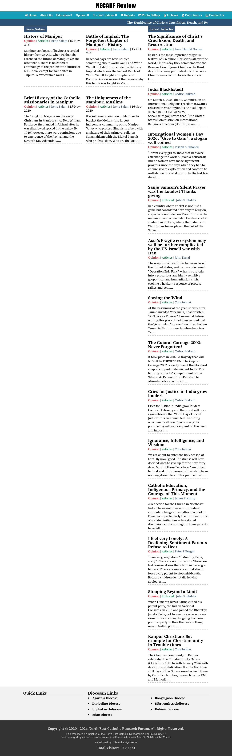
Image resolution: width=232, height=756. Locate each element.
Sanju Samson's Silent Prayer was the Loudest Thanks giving (177, 191)
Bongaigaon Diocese (170, 698)
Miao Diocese (102, 714)
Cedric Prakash (185, 94)
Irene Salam (59, 41)
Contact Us (215, 15)
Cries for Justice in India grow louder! (177, 393)
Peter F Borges (185, 551)
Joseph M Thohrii (187, 147)
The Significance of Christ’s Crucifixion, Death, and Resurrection (178, 22)
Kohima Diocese (167, 709)
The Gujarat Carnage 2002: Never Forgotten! (175, 344)
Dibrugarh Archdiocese (172, 703)
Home (31, 15)
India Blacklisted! (165, 89)
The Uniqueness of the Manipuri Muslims (108, 100)
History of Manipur (43, 36)
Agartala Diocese (104, 698)
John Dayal (182, 257)
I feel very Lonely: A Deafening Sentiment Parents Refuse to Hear (177, 542)
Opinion (82, 15)
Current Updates (105, 15)
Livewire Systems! (125, 742)
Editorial (168, 200)
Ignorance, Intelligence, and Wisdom (176, 442)
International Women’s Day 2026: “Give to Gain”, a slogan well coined (177, 138)
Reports (128, 15)
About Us (46, 15)
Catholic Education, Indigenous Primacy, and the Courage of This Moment (176, 489)
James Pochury (185, 498)
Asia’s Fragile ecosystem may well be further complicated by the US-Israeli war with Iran (177, 247)
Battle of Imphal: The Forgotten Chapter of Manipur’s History (107, 40)
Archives (171, 15)
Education (64, 15)
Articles (43, 41)
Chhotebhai (183, 302)
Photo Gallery (149, 15)
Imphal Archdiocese (107, 709)
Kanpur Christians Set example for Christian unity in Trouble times (175, 640)
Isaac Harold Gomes (188, 49)
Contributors (192, 15)
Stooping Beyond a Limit (172, 591)
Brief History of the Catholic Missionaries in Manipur (52, 100)
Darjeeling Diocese (106, 703)
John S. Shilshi (186, 200)
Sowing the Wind (165, 297)
